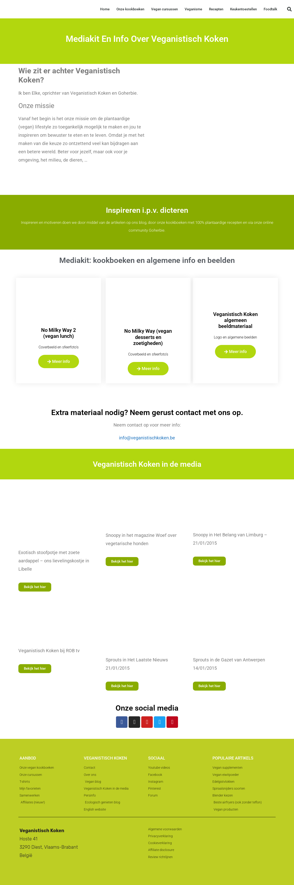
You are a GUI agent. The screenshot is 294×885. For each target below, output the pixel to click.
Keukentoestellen (243, 9)
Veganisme (193, 9)
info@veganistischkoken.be (147, 438)
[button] (289, 9)
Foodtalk (270, 9)
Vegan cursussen (164, 9)
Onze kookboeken (130, 9)
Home (105, 9)
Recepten (216, 9)
